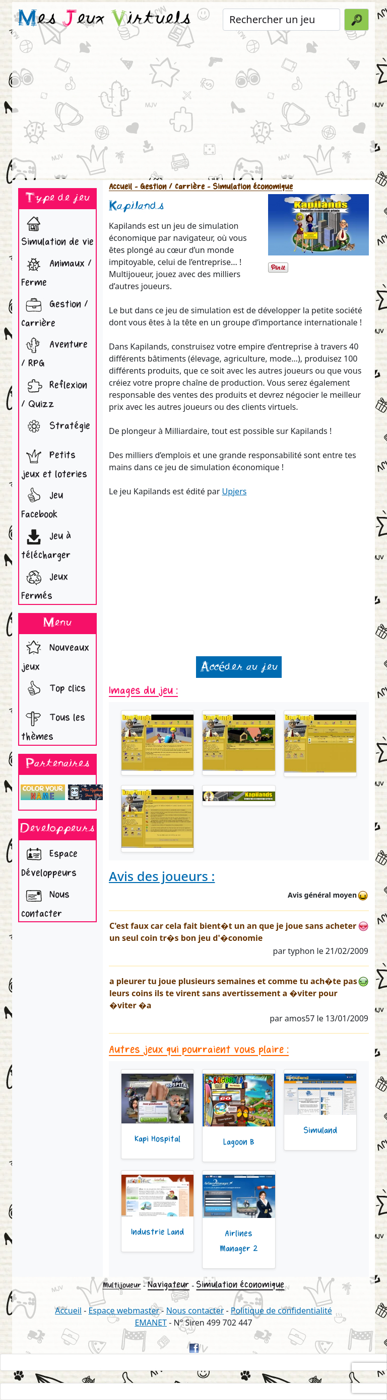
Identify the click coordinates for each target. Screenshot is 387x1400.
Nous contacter (45, 901)
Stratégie (55, 427)
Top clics (53, 689)
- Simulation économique (249, 187)
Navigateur (168, 1284)
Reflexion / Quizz (54, 392)
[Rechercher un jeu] (281, 20)
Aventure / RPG (54, 351)
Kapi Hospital (157, 1139)
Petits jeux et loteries (54, 462)
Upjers (234, 491)
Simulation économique (240, 1284)
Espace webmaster (123, 1310)
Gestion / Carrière (54, 311)
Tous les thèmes (53, 724)
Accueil (120, 187)
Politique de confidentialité (281, 1310)
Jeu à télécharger (46, 542)
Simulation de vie (57, 229)
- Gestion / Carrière (168, 187)
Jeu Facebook (42, 502)
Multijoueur (122, 1285)
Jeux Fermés (44, 583)
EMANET (151, 1322)
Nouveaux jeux (55, 654)
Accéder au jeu (239, 667)
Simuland (320, 1130)
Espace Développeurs (49, 860)
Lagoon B (238, 1142)
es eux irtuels (104, 19)
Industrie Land (157, 1232)
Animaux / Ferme (56, 270)
